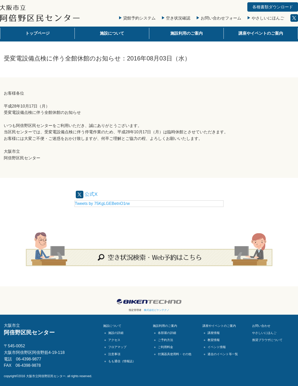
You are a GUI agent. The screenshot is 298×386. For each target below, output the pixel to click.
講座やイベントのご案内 (260, 33)
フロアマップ (117, 347)
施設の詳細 (115, 333)
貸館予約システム (137, 18)
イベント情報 (217, 347)
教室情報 (214, 340)
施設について (112, 33)
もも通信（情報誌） (122, 361)
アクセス (114, 340)
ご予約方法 (165, 340)
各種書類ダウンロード (272, 7)
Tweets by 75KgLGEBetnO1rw (102, 203)
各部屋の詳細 (167, 333)
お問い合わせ (261, 326)
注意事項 (114, 354)
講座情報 (214, 333)
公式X (87, 194)
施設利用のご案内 (186, 33)
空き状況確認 (176, 18)
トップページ (37, 33)
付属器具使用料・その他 (174, 354)
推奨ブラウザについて (267, 340)
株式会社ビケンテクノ (156, 310)
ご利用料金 (165, 347)
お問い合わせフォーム (219, 18)
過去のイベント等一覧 (223, 354)
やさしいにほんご (266, 18)
